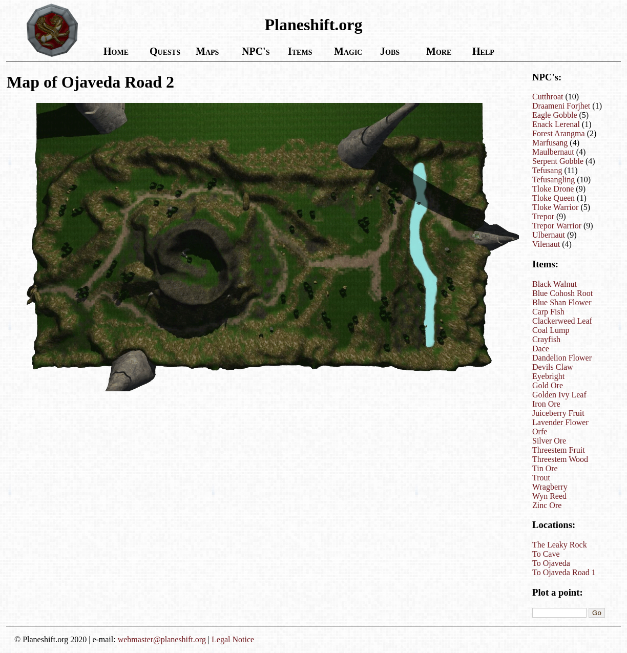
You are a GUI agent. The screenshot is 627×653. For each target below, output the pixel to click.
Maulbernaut (553, 152)
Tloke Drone (553, 188)
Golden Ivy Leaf (559, 394)
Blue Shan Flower (562, 302)
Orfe (539, 431)
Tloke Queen (553, 198)
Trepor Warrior (556, 225)
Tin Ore (545, 468)
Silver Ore (549, 440)
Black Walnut (554, 284)
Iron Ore (546, 403)
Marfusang (550, 142)
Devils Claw (552, 367)
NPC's (255, 51)
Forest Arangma (558, 133)
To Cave (546, 554)
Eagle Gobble (554, 115)
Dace (540, 348)
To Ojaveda (551, 563)
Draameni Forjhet (561, 105)
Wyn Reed (549, 496)
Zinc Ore (546, 505)
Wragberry (550, 486)
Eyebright (548, 376)
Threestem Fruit (558, 450)
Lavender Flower (560, 422)
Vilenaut (546, 244)
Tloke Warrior (555, 207)
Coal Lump (550, 330)
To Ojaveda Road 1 (564, 572)
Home (116, 51)
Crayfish (546, 339)
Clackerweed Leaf (562, 321)
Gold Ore (547, 385)
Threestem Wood (560, 459)
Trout (541, 477)
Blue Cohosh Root (562, 293)
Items (300, 51)
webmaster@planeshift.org (162, 639)
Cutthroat (547, 96)
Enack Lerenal (556, 124)
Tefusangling (553, 179)
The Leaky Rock (559, 544)
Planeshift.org (313, 24)
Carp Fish (548, 311)
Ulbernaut (548, 234)
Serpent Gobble (557, 161)
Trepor (543, 216)
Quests (165, 51)
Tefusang (547, 170)
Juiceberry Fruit (558, 413)
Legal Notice (233, 639)
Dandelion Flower (562, 357)
